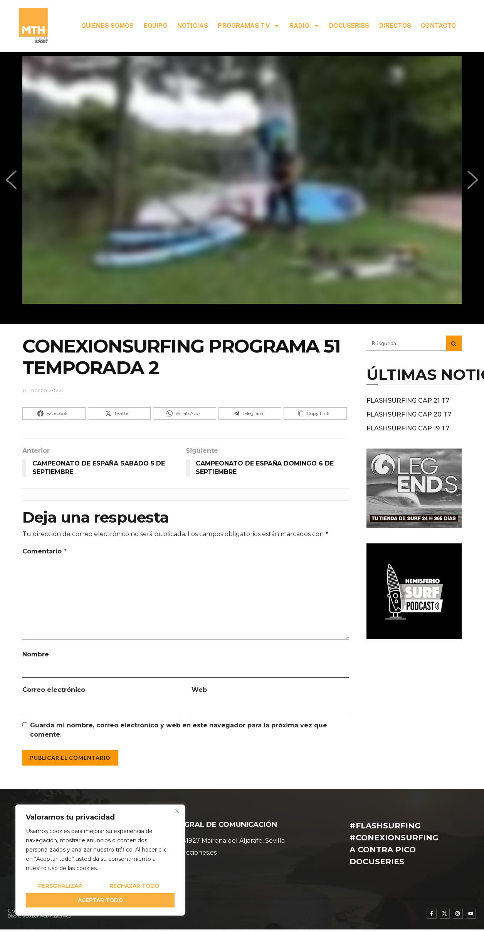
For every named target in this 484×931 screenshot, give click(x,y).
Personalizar (60, 885)
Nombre (35, 654)
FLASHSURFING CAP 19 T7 (407, 428)
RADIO (304, 26)
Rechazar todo (134, 885)
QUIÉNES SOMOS (107, 25)
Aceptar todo (100, 900)
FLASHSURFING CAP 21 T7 (407, 400)
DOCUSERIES (349, 25)
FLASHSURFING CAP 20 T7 (408, 414)
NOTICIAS (192, 25)
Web (199, 689)
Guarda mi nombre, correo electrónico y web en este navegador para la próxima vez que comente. (178, 730)
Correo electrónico (53, 689)
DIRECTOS (395, 25)
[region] (100, 860)
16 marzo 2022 (42, 390)
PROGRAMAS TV (248, 26)
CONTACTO (438, 25)
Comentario (44, 551)
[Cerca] (177, 811)
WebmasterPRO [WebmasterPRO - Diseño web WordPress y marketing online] (55, 916)
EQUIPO (156, 25)
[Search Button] (454, 343)
